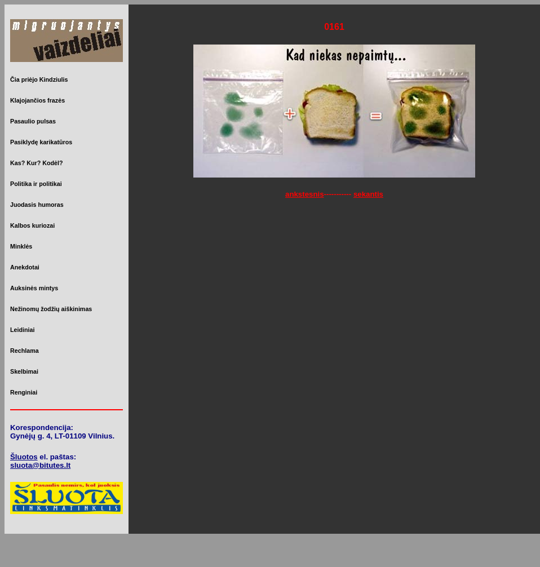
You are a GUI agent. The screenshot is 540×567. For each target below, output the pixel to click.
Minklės (21, 246)
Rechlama (24, 350)
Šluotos (24, 457)
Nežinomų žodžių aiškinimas (51, 308)
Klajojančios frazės (37, 100)
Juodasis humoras (37, 204)
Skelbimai (24, 371)
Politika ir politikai (36, 183)
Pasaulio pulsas (33, 121)
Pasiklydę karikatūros (41, 142)
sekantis (368, 194)
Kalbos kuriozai (32, 225)
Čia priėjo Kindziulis (39, 79)
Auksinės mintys (34, 288)
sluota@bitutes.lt (40, 465)
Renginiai (23, 392)
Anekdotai (24, 267)
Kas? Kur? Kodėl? (36, 163)
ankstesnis (304, 194)
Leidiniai (22, 329)
